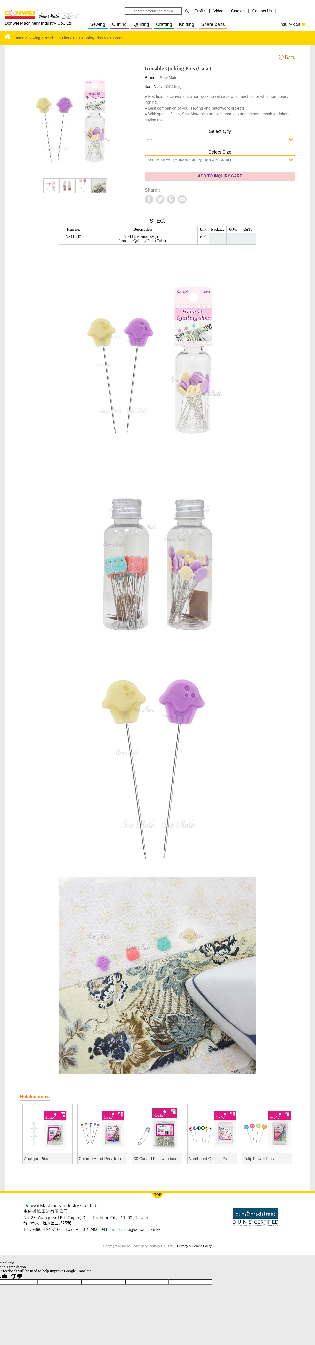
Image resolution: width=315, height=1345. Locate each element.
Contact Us (262, 11)
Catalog (238, 11)
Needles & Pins (56, 38)
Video (218, 11)
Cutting (119, 24)
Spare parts (213, 24)
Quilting (141, 24)
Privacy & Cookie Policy (194, 1246)
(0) (308, 25)
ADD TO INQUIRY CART (220, 176)
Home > (16, 38)
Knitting (186, 24)
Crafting (164, 24)
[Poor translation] (16, 1276)
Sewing (97, 24)
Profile (200, 11)
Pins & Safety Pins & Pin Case (97, 38)
